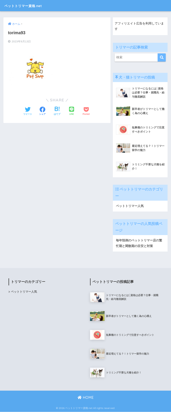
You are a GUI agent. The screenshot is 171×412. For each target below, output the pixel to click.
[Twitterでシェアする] (27, 111)
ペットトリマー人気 (130, 206)
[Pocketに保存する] (86, 111)
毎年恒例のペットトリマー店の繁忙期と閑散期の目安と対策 (139, 243)
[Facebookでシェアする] (42, 111)
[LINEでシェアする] (71, 111)
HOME (86, 397)
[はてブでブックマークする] (57, 111)
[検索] (162, 57)
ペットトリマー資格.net (28, 5)
